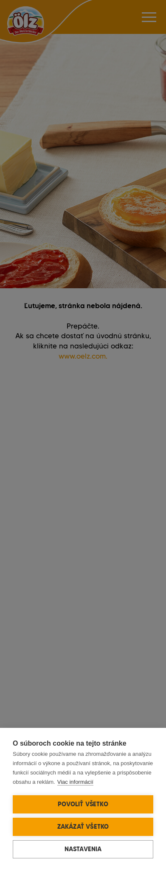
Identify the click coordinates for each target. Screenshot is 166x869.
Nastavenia (83, 849)
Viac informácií (75, 782)
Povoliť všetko (83, 804)
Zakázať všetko (83, 826)
